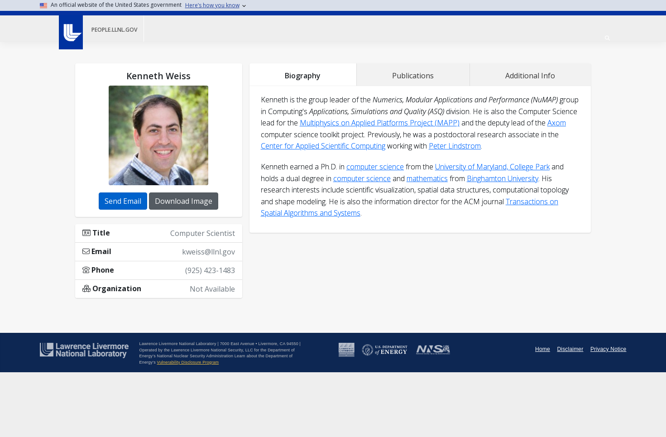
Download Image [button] (183, 201)
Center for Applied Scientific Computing (323, 146)
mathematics (427, 178)
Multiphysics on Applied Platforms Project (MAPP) (380, 123)
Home (542, 349)
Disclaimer (570, 349)
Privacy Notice (608, 349)
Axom (556, 123)
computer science (375, 167)
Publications (413, 76)
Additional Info (530, 76)
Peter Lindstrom (455, 146)
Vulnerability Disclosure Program (188, 362)
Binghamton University (502, 178)
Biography (303, 76)
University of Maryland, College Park (492, 167)
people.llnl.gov (114, 30)
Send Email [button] (123, 201)
